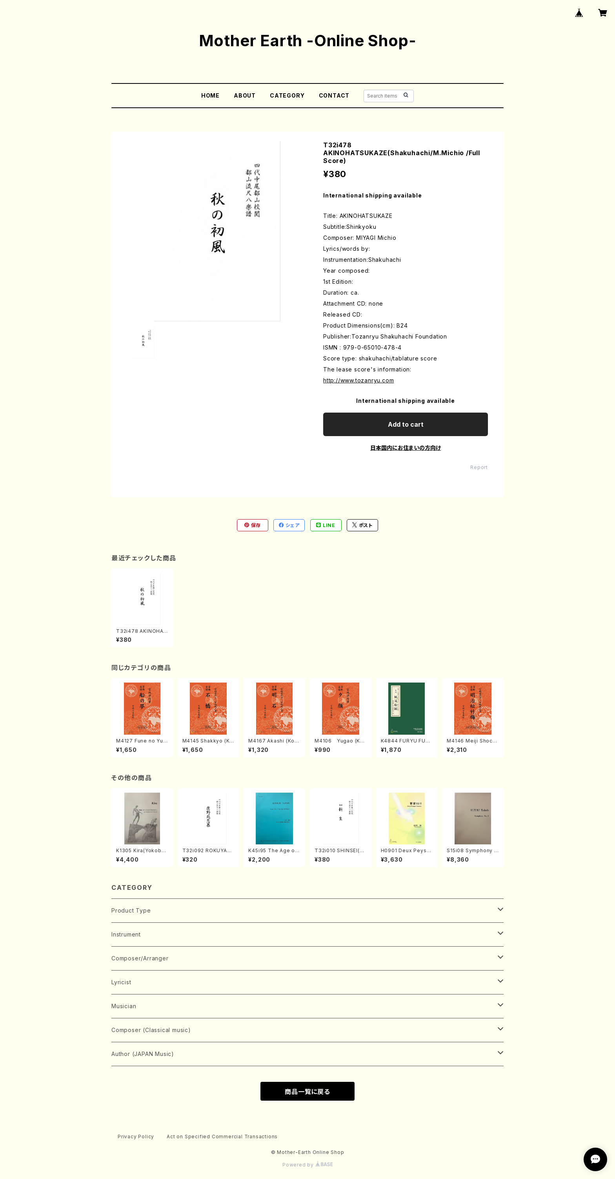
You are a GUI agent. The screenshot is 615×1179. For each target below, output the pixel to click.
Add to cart (406, 424)
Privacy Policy (136, 1136)
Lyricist (121, 982)
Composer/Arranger (140, 958)
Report (479, 467)
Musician (123, 1006)
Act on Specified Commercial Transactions (222, 1136)
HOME (210, 95)
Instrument (126, 934)
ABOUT (245, 95)
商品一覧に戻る (307, 1092)
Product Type (131, 910)
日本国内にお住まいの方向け (405, 447)
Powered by (307, 1165)
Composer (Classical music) (151, 1030)
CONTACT (334, 95)
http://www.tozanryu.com (358, 380)
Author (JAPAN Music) (142, 1053)
